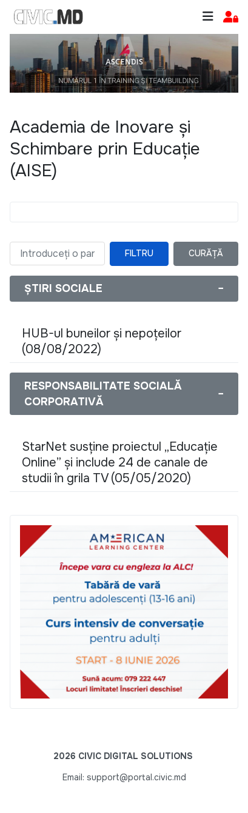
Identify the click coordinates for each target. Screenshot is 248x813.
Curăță (206, 253)
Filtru (139, 253)
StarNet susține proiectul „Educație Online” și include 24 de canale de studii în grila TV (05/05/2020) (120, 462)
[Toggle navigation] (208, 16)
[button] (230, 17)
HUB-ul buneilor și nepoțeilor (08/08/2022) (101, 341)
